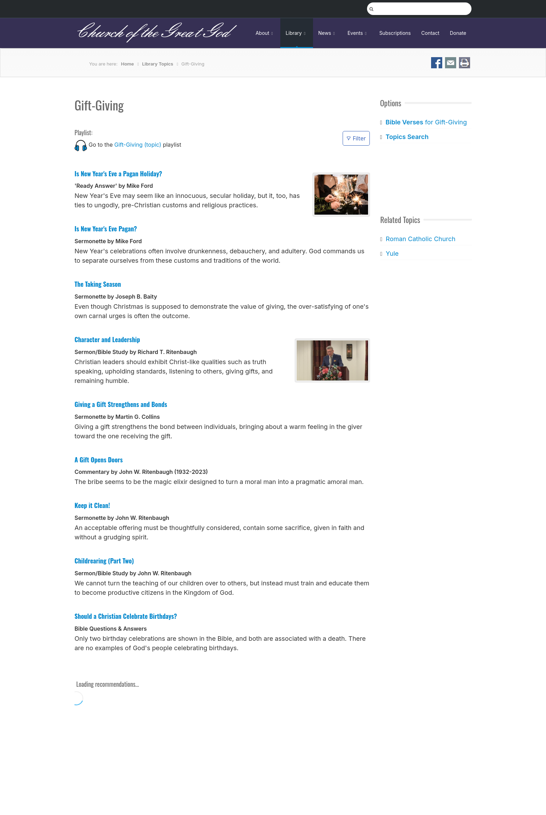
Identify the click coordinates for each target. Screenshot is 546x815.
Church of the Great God (152, 33)
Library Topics (157, 64)
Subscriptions (395, 33)
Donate (458, 33)
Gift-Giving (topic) (137, 144)
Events (358, 33)
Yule (391, 253)
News (327, 33)
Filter (356, 138)
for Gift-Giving (426, 122)
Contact (430, 33)
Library (296, 33)
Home (127, 64)
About (265, 33)
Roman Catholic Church (420, 239)
